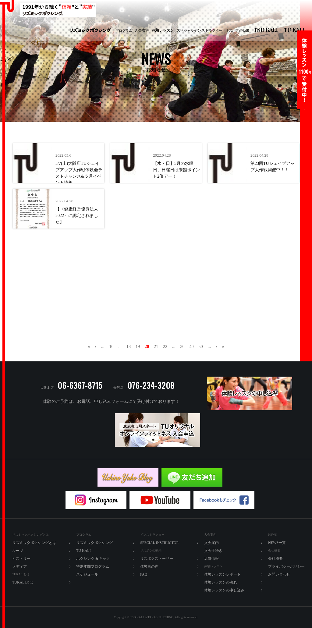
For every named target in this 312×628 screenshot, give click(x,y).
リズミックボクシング (90, 30)
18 (128, 346)
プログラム (123, 30)
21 (156, 346)
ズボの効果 (237, 30)
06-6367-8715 (80, 385)
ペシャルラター (199, 30)
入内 (142, 30)
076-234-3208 (151, 385)
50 (201, 346)
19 (138, 346)
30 (182, 346)
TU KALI (295, 30)
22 (165, 346)
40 (192, 346)
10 (111, 346)
